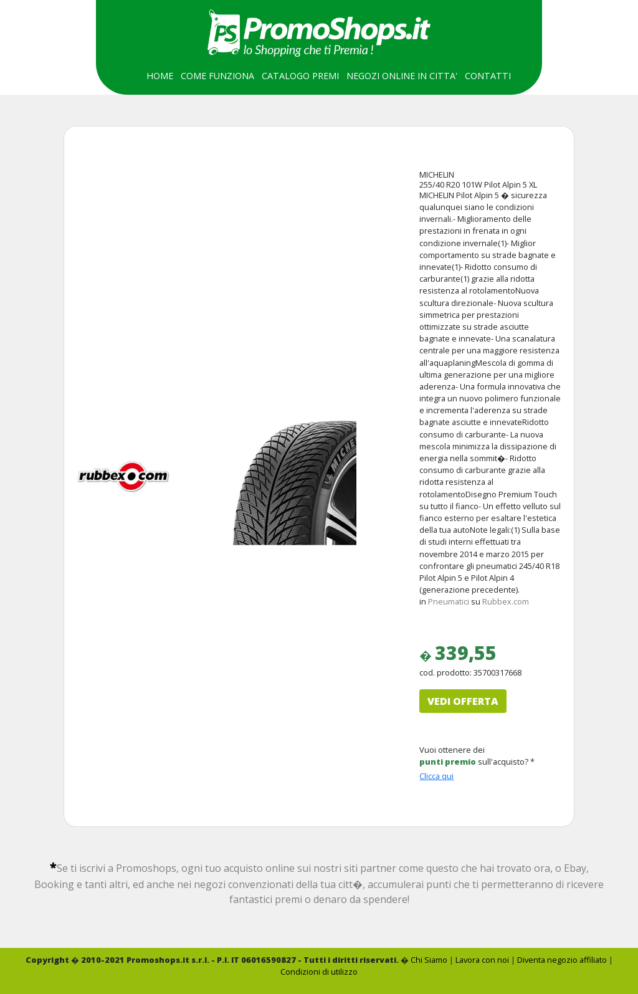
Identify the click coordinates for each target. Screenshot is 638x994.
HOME (159, 76)
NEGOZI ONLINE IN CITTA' (401, 76)
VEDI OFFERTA (462, 701)
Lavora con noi (482, 959)
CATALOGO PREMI (300, 76)
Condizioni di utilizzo (319, 971)
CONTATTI (488, 76)
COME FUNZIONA (217, 76)
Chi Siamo (429, 959)
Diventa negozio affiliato (562, 959)
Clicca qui (436, 775)
